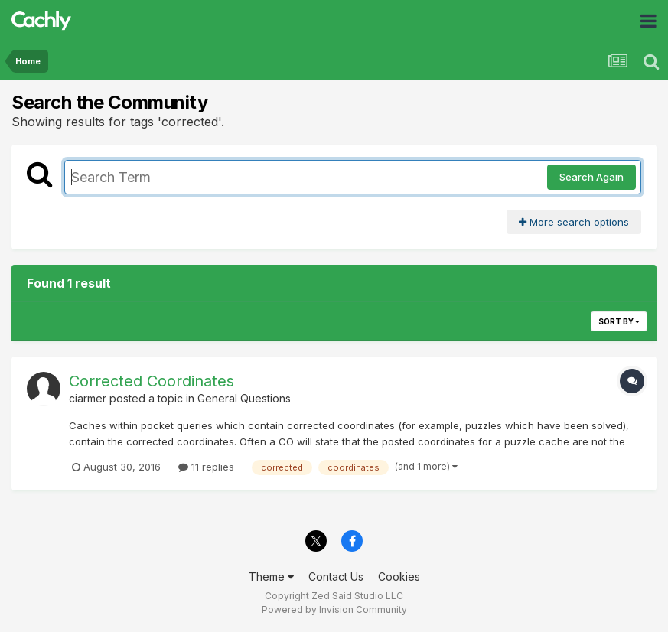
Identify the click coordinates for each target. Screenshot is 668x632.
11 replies (206, 467)
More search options (574, 222)
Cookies (399, 576)
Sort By (619, 321)
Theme (271, 576)
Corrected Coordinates (151, 381)
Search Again (591, 177)
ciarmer (87, 398)
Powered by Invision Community (334, 609)
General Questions (244, 398)
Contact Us (335, 576)
